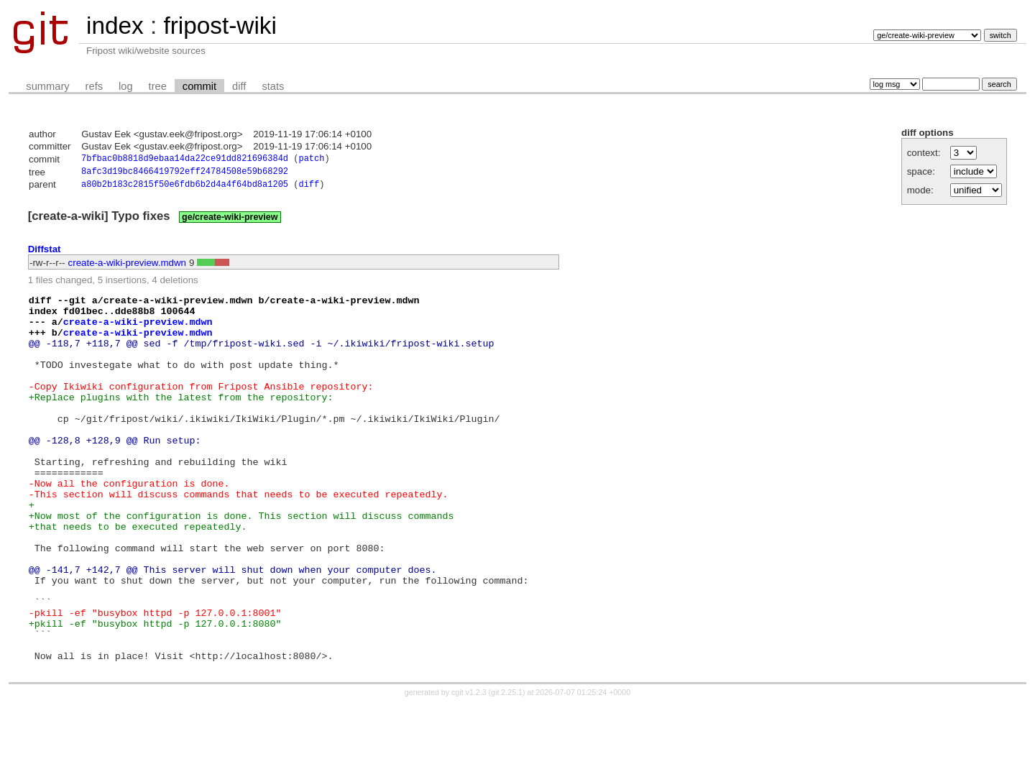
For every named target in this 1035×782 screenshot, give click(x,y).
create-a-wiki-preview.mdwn (127, 266)
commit (199, 86)
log (126, 86)
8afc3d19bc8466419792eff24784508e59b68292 (184, 173)
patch (311, 160)
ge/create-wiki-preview (229, 221)
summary (47, 86)
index (115, 25)
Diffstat (44, 252)
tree (158, 86)
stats (273, 86)
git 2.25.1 (507, 769)
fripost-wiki (219, 25)
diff (239, 86)
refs (94, 86)
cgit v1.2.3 (469, 769)
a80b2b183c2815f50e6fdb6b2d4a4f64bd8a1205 (184, 188)
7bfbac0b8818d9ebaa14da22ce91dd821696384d (184, 160)
